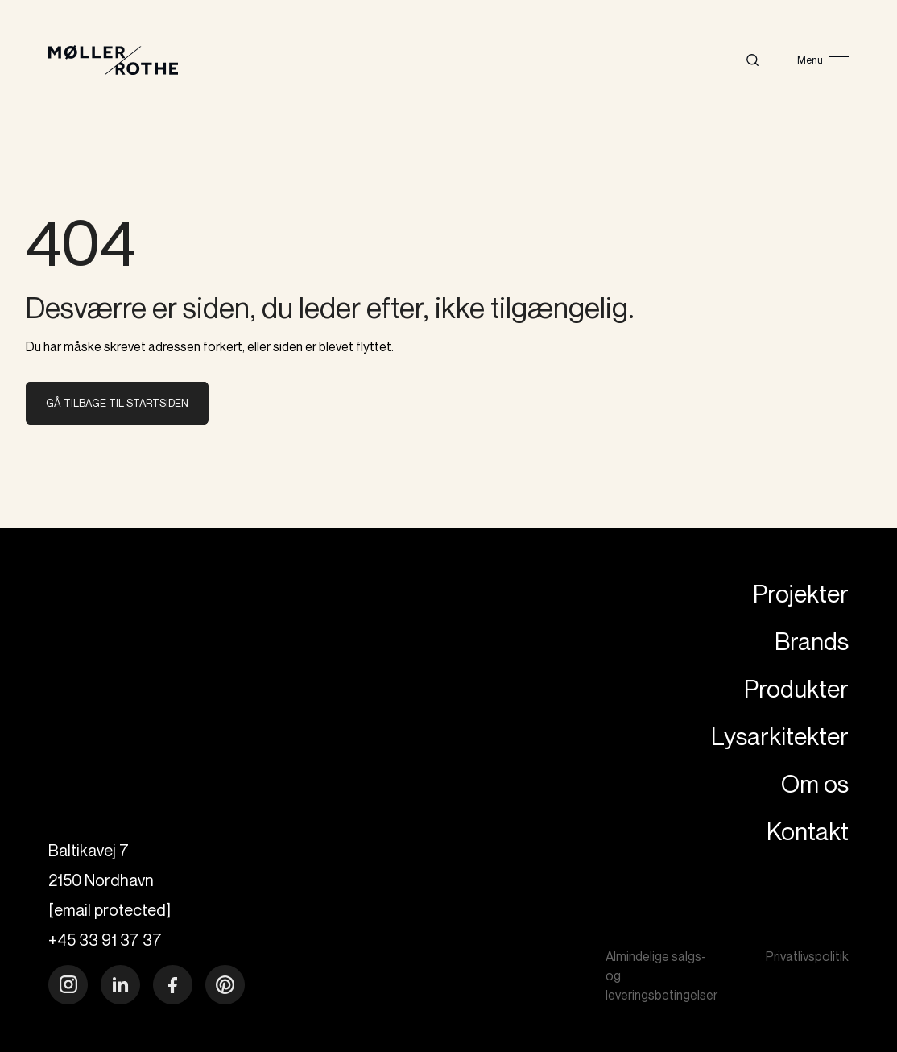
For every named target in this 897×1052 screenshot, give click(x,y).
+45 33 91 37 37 (105, 940)
